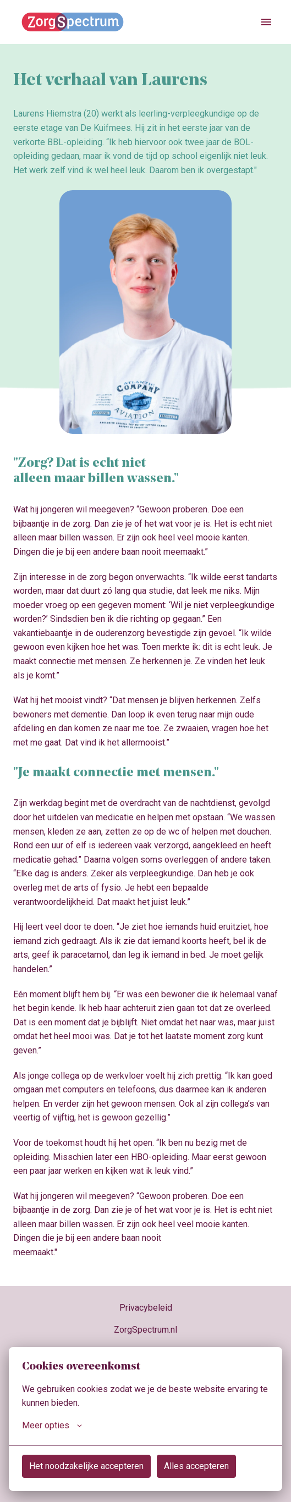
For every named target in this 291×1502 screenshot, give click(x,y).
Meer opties (52, 1425)
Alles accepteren (196, 1466)
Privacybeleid (145, 1307)
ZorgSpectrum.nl (145, 1329)
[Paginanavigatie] (266, 22)
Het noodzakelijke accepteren (86, 1466)
